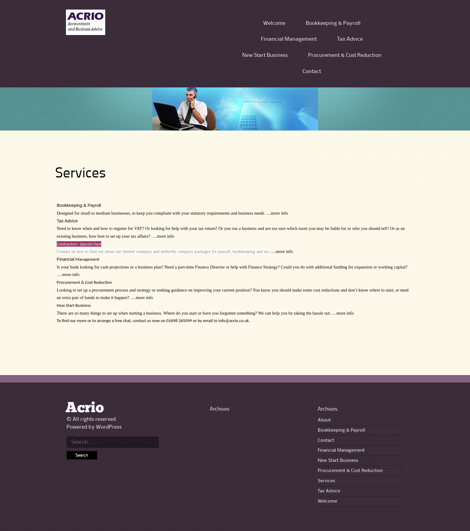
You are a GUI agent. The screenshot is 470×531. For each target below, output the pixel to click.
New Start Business (265, 55)
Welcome (274, 23)
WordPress (109, 427)
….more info (276, 213)
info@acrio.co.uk (234, 320)
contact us (142, 320)
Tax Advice (350, 39)
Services (326, 481)
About (324, 420)
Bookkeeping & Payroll (333, 23)
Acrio (84, 408)
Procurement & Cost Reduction (345, 55)
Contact (311, 71)
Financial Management (289, 39)
